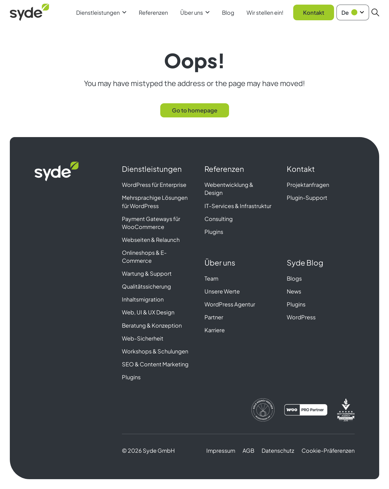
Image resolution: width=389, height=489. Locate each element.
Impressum (220, 450)
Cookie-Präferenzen (328, 450)
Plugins (131, 377)
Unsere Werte (222, 291)
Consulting (218, 218)
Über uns (195, 12)
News (294, 291)
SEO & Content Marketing (155, 364)
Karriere (214, 329)
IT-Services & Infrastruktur (237, 205)
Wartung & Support (147, 273)
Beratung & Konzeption (152, 325)
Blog (228, 12)
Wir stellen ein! (265, 12)
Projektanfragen (308, 184)
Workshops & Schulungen (155, 351)
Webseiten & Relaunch (151, 239)
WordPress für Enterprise (154, 184)
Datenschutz (278, 450)
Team (211, 278)
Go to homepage (194, 110)
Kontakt (313, 12)
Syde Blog (305, 262)
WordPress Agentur (229, 304)
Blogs (294, 278)
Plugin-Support (307, 197)
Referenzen (153, 12)
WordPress (301, 317)
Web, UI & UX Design (148, 312)
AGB (248, 450)
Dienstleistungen (101, 12)
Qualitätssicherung (146, 286)
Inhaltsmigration (143, 299)
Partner (213, 317)
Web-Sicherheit (142, 338)
